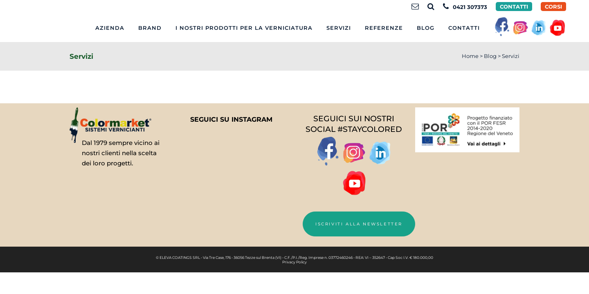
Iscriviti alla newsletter (358, 224)
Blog (490, 56)
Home (470, 56)
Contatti (514, 6)
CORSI (553, 6)
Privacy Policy (294, 262)
